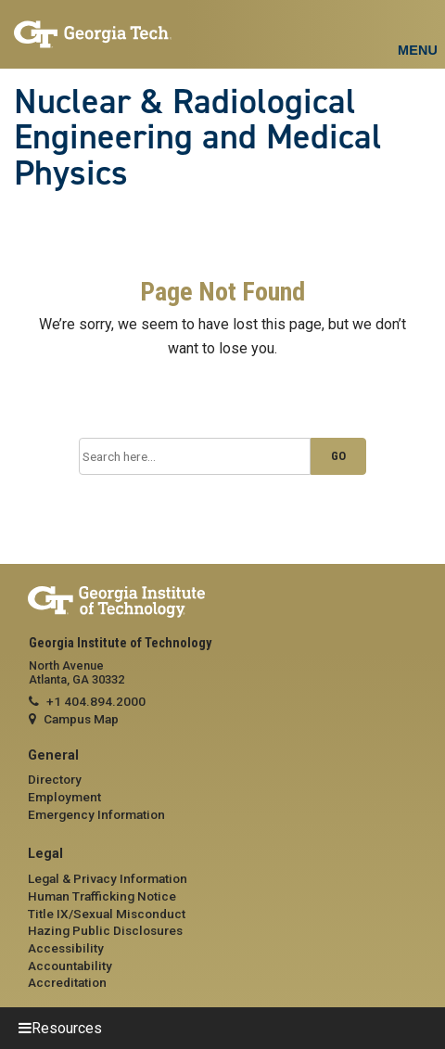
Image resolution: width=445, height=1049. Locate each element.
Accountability (70, 965)
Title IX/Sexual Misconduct (106, 913)
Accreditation (67, 982)
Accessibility (66, 947)
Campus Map (81, 718)
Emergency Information (96, 814)
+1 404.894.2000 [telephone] (96, 701)
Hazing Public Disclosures (105, 930)
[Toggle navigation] (417, 28)
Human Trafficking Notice (102, 896)
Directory (55, 779)
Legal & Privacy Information (107, 878)
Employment (64, 796)
